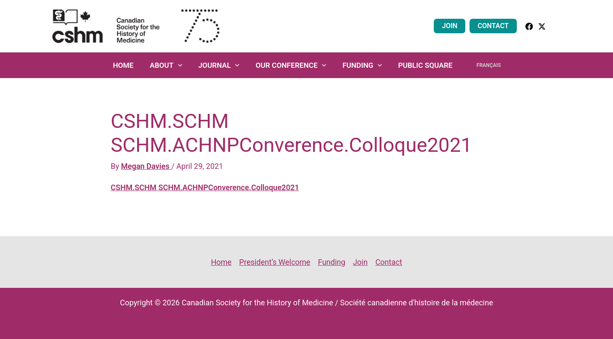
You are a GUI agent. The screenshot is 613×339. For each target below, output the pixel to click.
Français (484, 65)
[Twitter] (542, 26)
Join (453, 26)
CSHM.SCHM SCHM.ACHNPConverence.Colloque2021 (205, 187)
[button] (558, 25)
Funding (362, 65)
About (171, 65)
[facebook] (529, 26)
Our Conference (292, 65)
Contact (494, 26)
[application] (182, 65)
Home (129, 65)
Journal (222, 65)
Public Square (423, 65)
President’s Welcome (274, 262)
